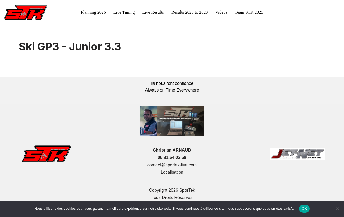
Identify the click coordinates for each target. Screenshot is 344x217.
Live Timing (124, 12)
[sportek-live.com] (25, 12)
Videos (221, 12)
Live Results (153, 12)
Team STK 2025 (249, 12)
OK (304, 208)
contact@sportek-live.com (172, 165)
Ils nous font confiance (171, 83)
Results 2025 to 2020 (189, 12)
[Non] (337, 208)
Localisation (172, 172)
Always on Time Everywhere (172, 90)
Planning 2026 (93, 12)
